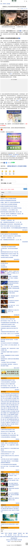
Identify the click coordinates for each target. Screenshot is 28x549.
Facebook (14, 535)
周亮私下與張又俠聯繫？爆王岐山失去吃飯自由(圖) (10, 226)
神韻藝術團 (8, 537)
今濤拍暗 (5, 507)
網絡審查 (12, 415)
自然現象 (8, 3)
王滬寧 (10, 403)
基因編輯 (14, 413)
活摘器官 (16, 415)
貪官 (9, 405)
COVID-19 (4, 395)
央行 (6, 408)
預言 (18, 424)
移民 (4, 419)
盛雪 (14, 509)
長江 (2, 399)
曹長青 (17, 510)
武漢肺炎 (8, 394)
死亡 (11, 73)
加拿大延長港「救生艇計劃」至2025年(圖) (8, 216)
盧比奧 (16, 394)
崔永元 (15, 403)
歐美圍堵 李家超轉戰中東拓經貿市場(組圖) (8, 206)
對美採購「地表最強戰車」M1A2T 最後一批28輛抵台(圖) (13, 279)
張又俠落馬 (3, 265)
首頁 (1, 3)
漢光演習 (8, 395)
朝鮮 (17, 407)
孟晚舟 (11, 402)
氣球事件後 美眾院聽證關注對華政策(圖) (8, 201)
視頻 (2, 472)
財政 (15, 410)
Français (12, 542)
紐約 (13, 540)
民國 (13, 421)
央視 (17, 418)
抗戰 (17, 421)
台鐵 (13, 395)
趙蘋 (16, 509)
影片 (18, 100)
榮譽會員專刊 (4, 245)
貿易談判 (5, 403)
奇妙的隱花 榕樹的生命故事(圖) (7, 258)
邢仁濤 (8, 510)
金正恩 (5, 402)
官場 (2, 407)
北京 (11, 411)
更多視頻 (17, 503)
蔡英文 (9, 411)
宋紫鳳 (2, 507)
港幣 (8, 410)
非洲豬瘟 (4, 413)
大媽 (16, 411)
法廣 (10, 407)
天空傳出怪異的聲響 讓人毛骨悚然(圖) (8, 326)
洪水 (4, 399)
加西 (21, 540)
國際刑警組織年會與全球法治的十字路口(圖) (9, 252)
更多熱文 (17, 439)
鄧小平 (10, 423)
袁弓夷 (6, 399)
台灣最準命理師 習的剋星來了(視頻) (8, 325)
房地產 (11, 410)
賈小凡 (10, 507)
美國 (2, 403)
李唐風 (10, 509)
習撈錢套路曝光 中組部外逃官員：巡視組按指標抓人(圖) (11, 224)
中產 (2, 411)
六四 (4, 400)
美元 (12, 408)
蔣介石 (4, 423)
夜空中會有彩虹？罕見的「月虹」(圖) (8, 321)
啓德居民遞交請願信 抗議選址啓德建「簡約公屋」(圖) (11, 212)
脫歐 (4, 408)
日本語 (19, 542)
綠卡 (2, 421)
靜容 (3, 510)
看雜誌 (15, 537)
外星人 (4, 426)
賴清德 (13, 394)
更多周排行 (17, 390)
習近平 (4, 397)
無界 (16, 538)
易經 (6, 424)
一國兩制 (7, 407)
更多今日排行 (16, 368)
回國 (16, 419)
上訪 (7, 415)
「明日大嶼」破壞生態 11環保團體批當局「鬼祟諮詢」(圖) (11, 214)
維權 (2, 415)
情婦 (11, 405)
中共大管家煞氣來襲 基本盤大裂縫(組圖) (9, 465)
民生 (4, 421)
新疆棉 (17, 397)
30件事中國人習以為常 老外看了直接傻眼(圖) (9, 459)
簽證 (14, 419)
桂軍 (15, 421)
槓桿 (10, 408)
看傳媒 (21, 537)
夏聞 (4, 509)
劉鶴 (8, 403)
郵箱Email (2, 530)
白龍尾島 (15, 416)
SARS (4, 418)
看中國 (4, 407)
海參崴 (4, 411)
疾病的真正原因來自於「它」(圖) (7, 454)
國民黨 (11, 395)
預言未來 (6, 524)
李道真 (13, 507)
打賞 (21, 8)
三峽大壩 (14, 397)
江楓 (12, 510)
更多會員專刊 (16, 260)
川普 (11, 394)
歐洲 (19, 540)
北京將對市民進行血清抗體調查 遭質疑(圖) (8, 204)
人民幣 (17, 408)
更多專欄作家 (16, 514)
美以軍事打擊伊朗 (4, 263)
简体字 (9, 542)
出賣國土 (10, 397)
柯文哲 (11, 400)
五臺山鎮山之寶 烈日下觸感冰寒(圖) (8, 319)
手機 (15, 424)
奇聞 (2, 426)
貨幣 (14, 408)
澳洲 (11, 421)
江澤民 (13, 403)
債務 (8, 408)
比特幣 (2, 410)
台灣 (6, 411)
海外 (6, 421)
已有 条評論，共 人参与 (6, 183)
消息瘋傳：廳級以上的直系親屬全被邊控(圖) (9, 443)
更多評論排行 (25, 230)
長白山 (12, 416)
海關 (10, 419)
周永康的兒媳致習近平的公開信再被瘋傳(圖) (9, 234)
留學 (8, 419)
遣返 (12, 419)
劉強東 (13, 411)
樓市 (13, 410)
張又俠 (7, 397)
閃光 (20, 98)
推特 (18, 535)
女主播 (15, 418)
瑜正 (10, 510)
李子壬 (15, 510)
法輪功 (9, 415)
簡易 (8, 507)
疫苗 (8, 400)
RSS (21, 535)
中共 (5, 405)
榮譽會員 (10, 154)
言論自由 (11, 418)
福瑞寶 (24, 537)
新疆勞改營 (7, 418)
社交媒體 (13, 407)
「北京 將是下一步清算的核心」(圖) (7, 238)
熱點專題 (3, 262)
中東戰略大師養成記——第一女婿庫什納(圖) (9, 256)
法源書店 (12, 537)
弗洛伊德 (14, 400)
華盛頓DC (16, 540)
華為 (3, 402)
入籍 (18, 419)
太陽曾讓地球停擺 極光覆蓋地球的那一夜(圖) (9, 332)
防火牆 (17, 413)
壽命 (6, 426)
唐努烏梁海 (8, 416)
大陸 (7, 413)
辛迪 (2, 512)
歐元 (4, 410)
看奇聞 (4, 3)
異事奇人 (14, 524)
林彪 (12, 423)
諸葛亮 (3, 424)
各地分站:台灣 (9, 540)
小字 (26, 8)
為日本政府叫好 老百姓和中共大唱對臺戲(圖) (9, 343)
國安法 (16, 395)
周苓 (5, 509)
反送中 (7, 405)
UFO (17, 400)
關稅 (13, 402)
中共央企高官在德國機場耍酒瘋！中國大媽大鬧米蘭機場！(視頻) (13, 495)
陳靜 (8, 509)
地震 (20, 30)
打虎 (17, 405)
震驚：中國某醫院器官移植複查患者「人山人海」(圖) (10, 222)
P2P (9, 413)
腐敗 (13, 405)
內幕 (3, 405)
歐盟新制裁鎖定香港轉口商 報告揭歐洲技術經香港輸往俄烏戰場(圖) (13, 284)
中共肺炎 (2, 394)
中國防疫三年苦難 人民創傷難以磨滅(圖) (8, 199)
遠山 (2, 509)
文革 (8, 426)
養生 (10, 426)
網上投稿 (10, 535)
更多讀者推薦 (25, 242)
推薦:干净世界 (3, 537)
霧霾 (11, 413)
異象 (19, 38)
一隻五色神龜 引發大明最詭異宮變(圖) (8, 247)
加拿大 (2, 408)
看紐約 (18, 537)
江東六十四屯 (3, 416)
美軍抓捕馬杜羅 (4, 267)
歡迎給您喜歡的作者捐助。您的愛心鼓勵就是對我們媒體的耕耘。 (13, 127)
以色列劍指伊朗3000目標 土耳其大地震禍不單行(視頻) (11, 208)
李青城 (5, 510)
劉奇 (14, 423)
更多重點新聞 (16, 315)
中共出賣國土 (14, 399)
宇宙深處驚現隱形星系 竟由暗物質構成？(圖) (9, 323)
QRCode (9, 162)
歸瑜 (16, 507)
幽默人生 (8, 424)
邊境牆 (15, 402)
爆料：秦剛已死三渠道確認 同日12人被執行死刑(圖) (10, 236)
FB (15, 407)
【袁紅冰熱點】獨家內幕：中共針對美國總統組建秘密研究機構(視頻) (14, 228)
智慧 (11, 424)
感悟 (13, 424)
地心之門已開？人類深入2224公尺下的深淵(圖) (10, 334)
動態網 (14, 538)
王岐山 (8, 402)
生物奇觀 (2, 524)
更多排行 (17, 470)
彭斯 (18, 402)
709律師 (4, 415)
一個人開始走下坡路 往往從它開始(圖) (8, 362)
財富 (17, 410)
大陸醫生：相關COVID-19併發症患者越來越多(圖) (10, 203)
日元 (6, 410)
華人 (2, 419)
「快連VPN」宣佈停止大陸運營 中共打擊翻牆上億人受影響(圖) (13, 273)
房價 (18, 411)
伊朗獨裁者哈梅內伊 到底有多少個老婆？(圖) (9, 254)
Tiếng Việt (16, 542)
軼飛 (18, 507)
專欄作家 (3, 505)
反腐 (15, 405)
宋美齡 (7, 423)
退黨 (6, 400)
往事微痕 (9, 399)
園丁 (12, 509)
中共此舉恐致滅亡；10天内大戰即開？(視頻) (9, 210)
